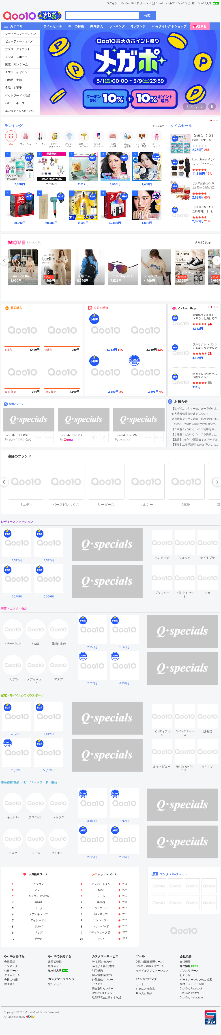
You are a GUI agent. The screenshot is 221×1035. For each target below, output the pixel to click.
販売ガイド (55, 966)
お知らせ (181, 402)
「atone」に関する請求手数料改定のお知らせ (196, 424)
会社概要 (185, 961)
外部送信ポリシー (103, 979)
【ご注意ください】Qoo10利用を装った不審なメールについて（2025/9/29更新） (196, 429)
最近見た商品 (144, 993)
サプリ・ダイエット (17, 49)
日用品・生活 (13, 80)
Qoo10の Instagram (191, 997)
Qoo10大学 (205, 3)
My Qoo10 (127, 3)
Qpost (159, 3)
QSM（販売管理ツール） (151, 961)
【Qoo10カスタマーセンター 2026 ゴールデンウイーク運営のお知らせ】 (196, 408)
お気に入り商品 (145, 988)
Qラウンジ (54, 984)
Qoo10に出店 (186, 3)
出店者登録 (55, 961)
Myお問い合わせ (102, 961)
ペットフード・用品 (17, 95)
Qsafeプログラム (102, 993)
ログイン (112, 3)
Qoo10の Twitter (189, 993)
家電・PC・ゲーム (16, 64)
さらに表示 (158, 126)
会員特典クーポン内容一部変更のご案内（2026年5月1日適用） (196, 418)
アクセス (97, 984)
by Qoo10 (34, 242)
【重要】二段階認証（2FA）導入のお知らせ (196, 444)
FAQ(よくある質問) (103, 966)
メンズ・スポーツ (16, 57)
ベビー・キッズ (15, 103)
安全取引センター (103, 988)
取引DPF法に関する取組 (106, 997)
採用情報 (185, 966)
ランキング (13, 126)
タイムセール (181, 126)
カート (144, 3)
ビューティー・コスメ (19, 41)
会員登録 (9, 961)
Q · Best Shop (187, 308)
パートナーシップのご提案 (196, 979)
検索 (147, 15)
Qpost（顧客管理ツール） (151, 966)
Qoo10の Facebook (191, 988)
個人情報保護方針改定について (190, 413)
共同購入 (16, 308)
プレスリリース (189, 970)
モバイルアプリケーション (152, 970)
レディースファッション (20, 33)
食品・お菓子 (13, 87)
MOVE (16, 242)
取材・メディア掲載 (192, 984)
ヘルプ (170, 3)
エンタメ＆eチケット (174, 874)
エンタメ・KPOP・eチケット (22, 110)
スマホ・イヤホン (16, 72)
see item (165, 533)
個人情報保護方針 (103, 975)
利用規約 (97, 970)
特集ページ (16, 404)
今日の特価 (101, 308)
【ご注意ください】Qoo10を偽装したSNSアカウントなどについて (196, 434)
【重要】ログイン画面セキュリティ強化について (196, 439)
